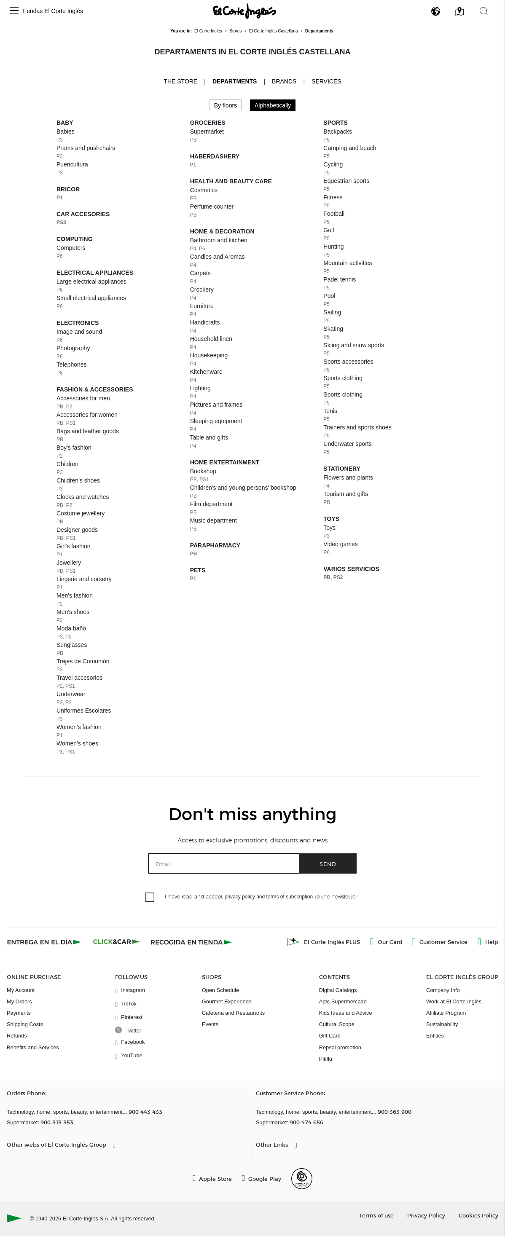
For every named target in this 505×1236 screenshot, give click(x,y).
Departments (234, 81)
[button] (14, 11)
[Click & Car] (116, 942)
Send (328, 864)
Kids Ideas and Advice (345, 1013)
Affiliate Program (446, 1013)
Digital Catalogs (338, 990)
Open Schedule (220, 990)
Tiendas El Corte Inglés (52, 11)
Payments (19, 1013)
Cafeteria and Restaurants (233, 1013)
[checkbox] (150, 898)
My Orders (19, 1001)
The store (180, 81)
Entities (435, 1035)
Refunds (17, 1035)
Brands (284, 81)
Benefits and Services (33, 1047)
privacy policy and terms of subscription (269, 897)
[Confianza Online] (301, 1178)
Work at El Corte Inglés (453, 1001)
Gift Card (330, 1035)
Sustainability (442, 1024)
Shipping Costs (25, 1024)
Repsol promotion (340, 1047)
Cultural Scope (337, 1024)
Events (210, 1024)
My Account (21, 990)
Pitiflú (325, 1059)
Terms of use (376, 1215)
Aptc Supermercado (343, 1001)
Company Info (443, 990)
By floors (225, 105)
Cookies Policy (478, 1215)
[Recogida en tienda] (191, 942)
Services (326, 81)
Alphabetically (273, 105)
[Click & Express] (45, 942)
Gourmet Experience (226, 1001)
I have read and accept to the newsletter (261, 896)
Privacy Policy (426, 1215)
